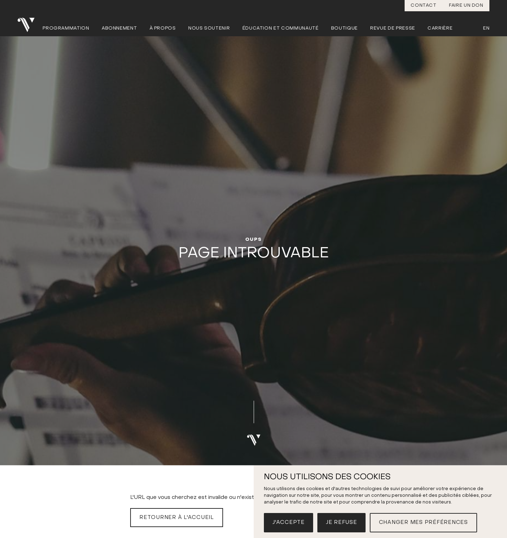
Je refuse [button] (341, 522)
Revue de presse (392, 28)
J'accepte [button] (288, 522)
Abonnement (119, 28)
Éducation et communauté (280, 28)
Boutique (344, 28)
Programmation (66, 28)
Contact (424, 5)
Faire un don (466, 5)
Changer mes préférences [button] (423, 522)
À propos (163, 28)
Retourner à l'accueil (176, 517)
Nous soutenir (209, 28)
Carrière (439, 28)
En (486, 28)
